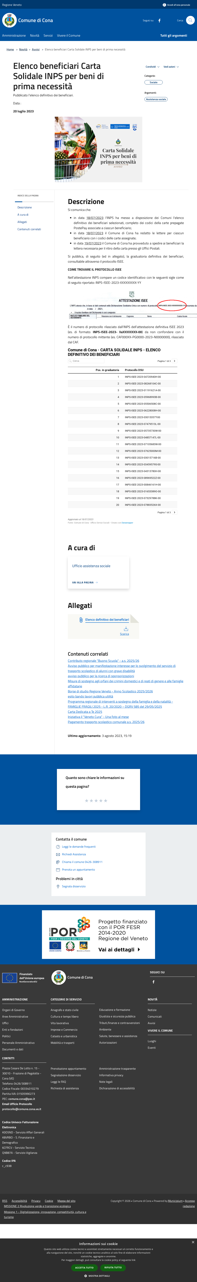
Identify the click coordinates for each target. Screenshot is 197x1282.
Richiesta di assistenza (65, 1088)
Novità (23, 49)
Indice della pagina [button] (28, 195)
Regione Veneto (12, 5)
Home (10, 49)
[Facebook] (158, 20)
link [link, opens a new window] (134, 1260)
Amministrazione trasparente (117, 1068)
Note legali (106, 1081)
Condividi (153, 67)
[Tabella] (122, 438)
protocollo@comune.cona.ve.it (21, 1109)
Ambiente (105, 1029)
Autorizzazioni (108, 1042)
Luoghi (152, 1041)
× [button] (193, 1242)
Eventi (152, 1047)
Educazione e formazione (114, 1010)
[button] (98, 1276)
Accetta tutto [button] (84, 1267)
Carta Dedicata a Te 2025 (85, 711)
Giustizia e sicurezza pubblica (117, 1016)
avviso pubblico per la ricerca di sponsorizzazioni (101, 676)
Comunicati (155, 1016)
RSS (4, 1201)
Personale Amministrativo (18, 1042)
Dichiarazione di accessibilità (117, 1088)
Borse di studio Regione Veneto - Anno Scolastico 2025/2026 (110, 691)
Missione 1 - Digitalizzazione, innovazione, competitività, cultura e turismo (45, 1214)
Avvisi (36, 49)
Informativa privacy (111, 1075)
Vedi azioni (172, 67)
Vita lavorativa (60, 1023)
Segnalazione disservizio (66, 1075)
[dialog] (98, 1260)
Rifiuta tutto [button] (113, 1267)
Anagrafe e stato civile (64, 1010)
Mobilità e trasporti (62, 1042)
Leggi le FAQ (58, 1081)
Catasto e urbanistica (64, 1036)
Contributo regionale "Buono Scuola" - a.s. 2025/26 (103, 660)
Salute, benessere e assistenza (118, 1036)
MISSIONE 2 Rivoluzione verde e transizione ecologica (37, 1206)
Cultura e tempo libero (64, 1016)
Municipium (175, 1201)
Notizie (152, 1010)
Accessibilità (19, 1201)
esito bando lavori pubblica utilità (90, 696)
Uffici (5, 1023)
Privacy (35, 1201)
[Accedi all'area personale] (176, 5)
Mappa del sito (66, 1201)
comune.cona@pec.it (21, 1099)
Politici (6, 1036)
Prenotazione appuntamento (68, 1068)
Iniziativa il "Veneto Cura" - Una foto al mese (98, 716)
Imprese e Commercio (64, 1029)
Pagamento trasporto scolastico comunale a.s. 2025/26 (106, 721)
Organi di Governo (13, 1010)
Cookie (49, 1201)
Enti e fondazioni (12, 1029)
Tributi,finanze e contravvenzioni (119, 1023)
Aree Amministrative (15, 1016)
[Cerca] (190, 20)
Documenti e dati (12, 1049)
